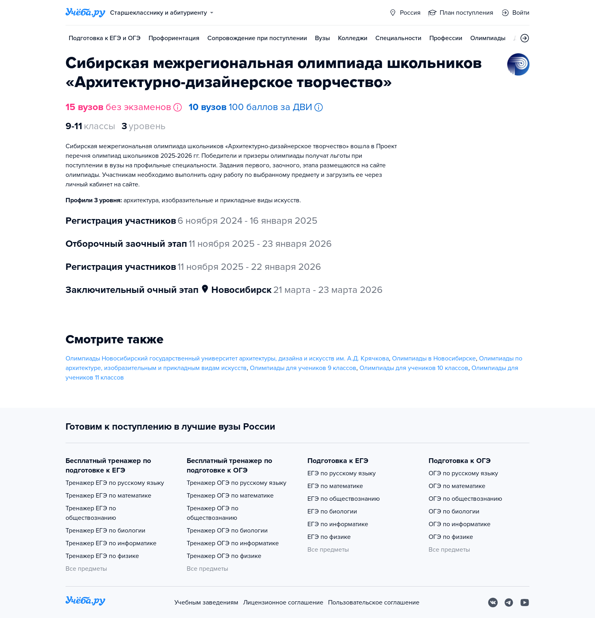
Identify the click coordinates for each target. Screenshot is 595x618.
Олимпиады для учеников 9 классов (303, 368)
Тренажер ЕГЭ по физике (102, 556)
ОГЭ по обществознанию (465, 499)
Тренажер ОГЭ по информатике (233, 543)
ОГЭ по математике (457, 486)
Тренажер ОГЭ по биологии (227, 531)
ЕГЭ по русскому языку (341, 473)
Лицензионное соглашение (283, 602)
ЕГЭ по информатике (337, 524)
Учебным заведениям (206, 602)
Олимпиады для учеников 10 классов (413, 368)
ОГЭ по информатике (460, 524)
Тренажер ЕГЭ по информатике (111, 543)
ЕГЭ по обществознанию (343, 499)
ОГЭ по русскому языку (463, 473)
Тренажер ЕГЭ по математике (108, 496)
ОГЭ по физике (451, 537)
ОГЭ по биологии (454, 511)
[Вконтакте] (493, 602)
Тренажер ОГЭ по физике (224, 556)
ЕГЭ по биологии (332, 511)
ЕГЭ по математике (335, 486)
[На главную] (85, 602)
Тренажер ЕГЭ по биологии (105, 531)
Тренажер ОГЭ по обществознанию (212, 513)
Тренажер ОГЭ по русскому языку (236, 483)
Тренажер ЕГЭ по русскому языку (115, 483)
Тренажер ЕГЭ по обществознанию (91, 513)
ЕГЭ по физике (329, 537)
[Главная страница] (85, 12)
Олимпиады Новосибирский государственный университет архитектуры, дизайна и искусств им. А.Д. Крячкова (227, 358)
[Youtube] (524, 602)
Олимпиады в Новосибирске (434, 358)
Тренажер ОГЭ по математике (230, 496)
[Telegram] (509, 602)
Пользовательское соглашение (373, 602)
